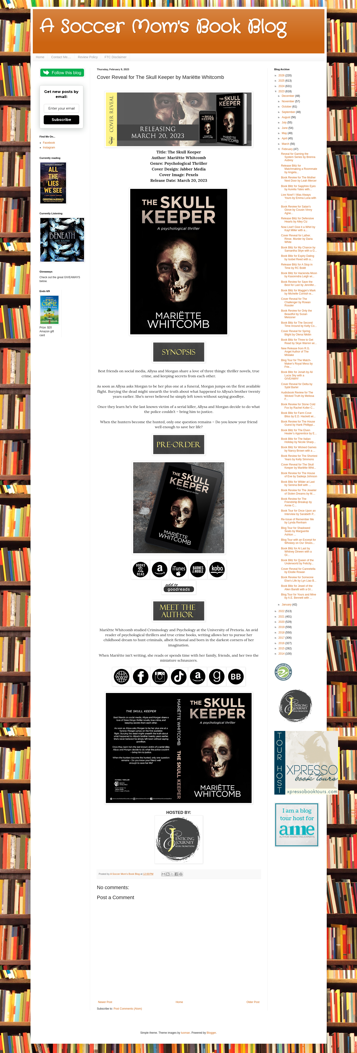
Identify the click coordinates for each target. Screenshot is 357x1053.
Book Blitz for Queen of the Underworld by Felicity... (297, 562)
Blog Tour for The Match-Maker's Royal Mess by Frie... (297, 363)
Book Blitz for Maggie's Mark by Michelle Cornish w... (298, 292)
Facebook (49, 142)
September (289, 112)
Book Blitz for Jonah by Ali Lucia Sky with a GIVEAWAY (297, 375)
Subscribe (61, 120)
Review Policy (88, 57)
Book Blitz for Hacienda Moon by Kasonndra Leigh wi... (299, 275)
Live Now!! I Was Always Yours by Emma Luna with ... (298, 198)
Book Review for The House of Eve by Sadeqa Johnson (299, 475)
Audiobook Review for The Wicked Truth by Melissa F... (297, 396)
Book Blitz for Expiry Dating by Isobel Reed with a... (297, 257)
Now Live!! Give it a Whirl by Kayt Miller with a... (298, 228)
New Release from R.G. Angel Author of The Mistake (295, 352)
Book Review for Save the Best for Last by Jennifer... (298, 283)
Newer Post (105, 1002)
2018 (281, 632)
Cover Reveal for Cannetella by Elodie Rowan (298, 570)
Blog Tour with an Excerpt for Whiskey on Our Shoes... (298, 541)
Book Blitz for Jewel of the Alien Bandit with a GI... (297, 587)
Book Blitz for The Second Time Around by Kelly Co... (299, 324)
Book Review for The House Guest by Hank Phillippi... (298, 423)
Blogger (211, 1032)
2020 (281, 621)
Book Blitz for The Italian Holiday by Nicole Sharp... (298, 440)
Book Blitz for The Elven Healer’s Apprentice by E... (299, 432)
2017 (281, 637)
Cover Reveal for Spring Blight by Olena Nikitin (296, 333)
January (287, 604)
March (286, 143)
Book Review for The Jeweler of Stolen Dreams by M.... (298, 492)
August (286, 117)
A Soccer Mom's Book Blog (163, 27)
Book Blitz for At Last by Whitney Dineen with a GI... (296, 552)
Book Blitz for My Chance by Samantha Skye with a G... (299, 249)
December (288, 96)
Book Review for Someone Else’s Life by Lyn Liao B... (298, 579)
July (284, 122)
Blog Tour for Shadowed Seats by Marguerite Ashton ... (295, 531)
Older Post (253, 1002)
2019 (281, 627)
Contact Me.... (61, 57)
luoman (185, 1032)
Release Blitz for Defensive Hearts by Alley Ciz (297, 220)
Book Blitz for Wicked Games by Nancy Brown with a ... (298, 449)
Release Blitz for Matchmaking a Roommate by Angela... (299, 169)
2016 (281, 643)
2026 (281, 75)
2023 (281, 91)
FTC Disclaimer (115, 57)
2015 (281, 648)
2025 (281, 80)
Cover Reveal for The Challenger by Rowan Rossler (296, 302)
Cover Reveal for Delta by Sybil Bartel (296, 386)
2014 (281, 653)
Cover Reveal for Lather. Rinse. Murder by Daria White (296, 239)
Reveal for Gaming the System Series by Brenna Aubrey (298, 157)
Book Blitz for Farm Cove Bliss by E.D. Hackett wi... (298, 414)
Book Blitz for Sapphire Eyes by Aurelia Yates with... (298, 188)
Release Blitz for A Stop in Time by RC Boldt (296, 266)
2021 (281, 616)
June (285, 128)
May (285, 133)
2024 (281, 86)
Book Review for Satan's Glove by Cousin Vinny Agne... (296, 210)
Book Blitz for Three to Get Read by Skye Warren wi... (299, 341)
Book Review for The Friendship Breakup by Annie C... (296, 502)
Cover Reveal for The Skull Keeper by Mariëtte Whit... (298, 466)
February (287, 149)
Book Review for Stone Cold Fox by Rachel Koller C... (298, 406)
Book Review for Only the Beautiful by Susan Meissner (296, 314)
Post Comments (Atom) (128, 1008)
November (288, 101)
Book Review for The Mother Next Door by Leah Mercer (298, 179)
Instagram (49, 147)
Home (40, 57)
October (287, 106)
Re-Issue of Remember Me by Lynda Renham (297, 521)
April (285, 138)
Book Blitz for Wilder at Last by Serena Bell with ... (297, 483)
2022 (281, 611)
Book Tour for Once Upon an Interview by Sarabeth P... (298, 512)
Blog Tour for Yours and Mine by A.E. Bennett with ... (298, 596)
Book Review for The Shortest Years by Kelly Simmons (299, 457)
